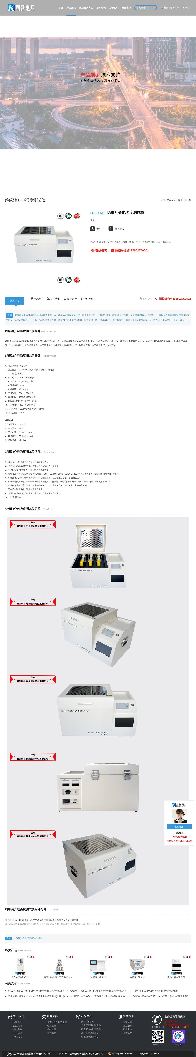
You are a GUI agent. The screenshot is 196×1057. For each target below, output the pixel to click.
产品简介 (37, 298)
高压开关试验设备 (90, 1033)
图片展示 (70, 298)
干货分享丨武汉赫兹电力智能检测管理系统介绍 (155, 991)
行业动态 (127, 1025)
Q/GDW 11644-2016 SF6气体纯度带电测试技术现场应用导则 (161, 997)
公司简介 (17, 1022)
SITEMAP (155, 1053)
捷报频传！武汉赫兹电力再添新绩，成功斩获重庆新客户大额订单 (98, 997)
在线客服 (179, 826)
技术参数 (53, 298)
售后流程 (51, 1025)
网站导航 (144, 1053)
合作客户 (51, 1033)
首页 (163, 200)
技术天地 (127, 1029)
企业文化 (17, 1025)
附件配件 (87, 298)
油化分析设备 (184, 200)
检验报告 (116, 228)
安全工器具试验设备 (91, 1025)
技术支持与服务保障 (57, 1022)
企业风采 (17, 1037)
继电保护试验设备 (90, 1037)
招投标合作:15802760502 (176, 1022)
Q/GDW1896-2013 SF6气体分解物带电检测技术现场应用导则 (36, 992)
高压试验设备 (87, 1021)
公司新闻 (127, 1022)
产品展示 (171, 200)
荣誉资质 (17, 1029)
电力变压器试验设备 (91, 1029)
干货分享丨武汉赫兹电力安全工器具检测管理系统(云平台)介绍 (37, 997)
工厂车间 (17, 1033)
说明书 (97, 228)
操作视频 (51, 1029)
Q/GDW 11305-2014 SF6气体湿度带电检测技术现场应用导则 (98, 992)
